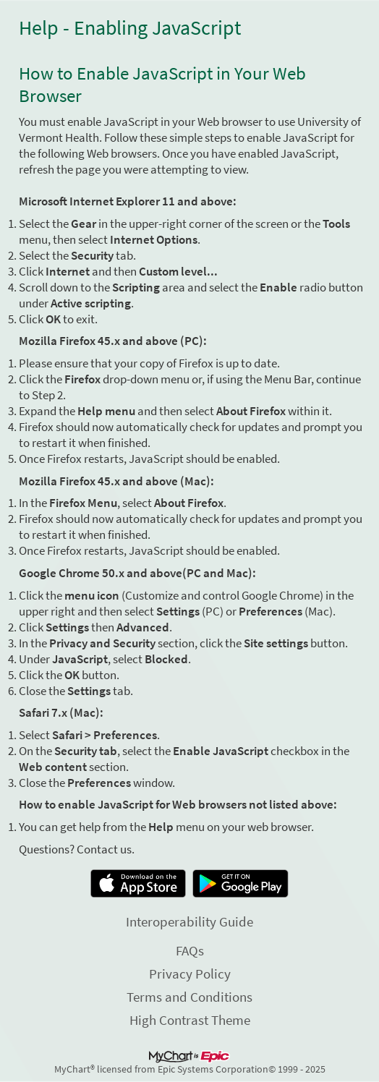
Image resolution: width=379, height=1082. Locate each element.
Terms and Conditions (189, 996)
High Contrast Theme (189, 1019)
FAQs (190, 950)
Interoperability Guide (189, 921)
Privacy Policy (190, 973)
